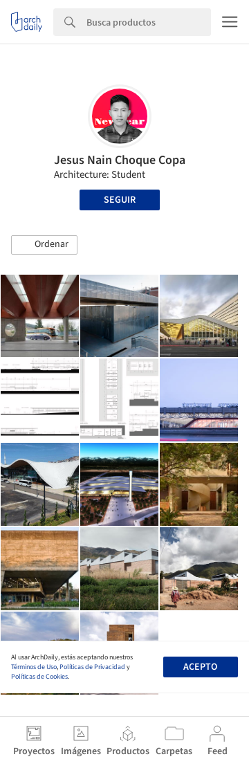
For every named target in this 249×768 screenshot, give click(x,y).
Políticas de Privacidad (92, 667)
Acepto (200, 667)
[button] (44, 245)
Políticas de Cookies (39, 677)
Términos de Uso (34, 667)
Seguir (120, 200)
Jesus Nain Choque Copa (119, 160)
